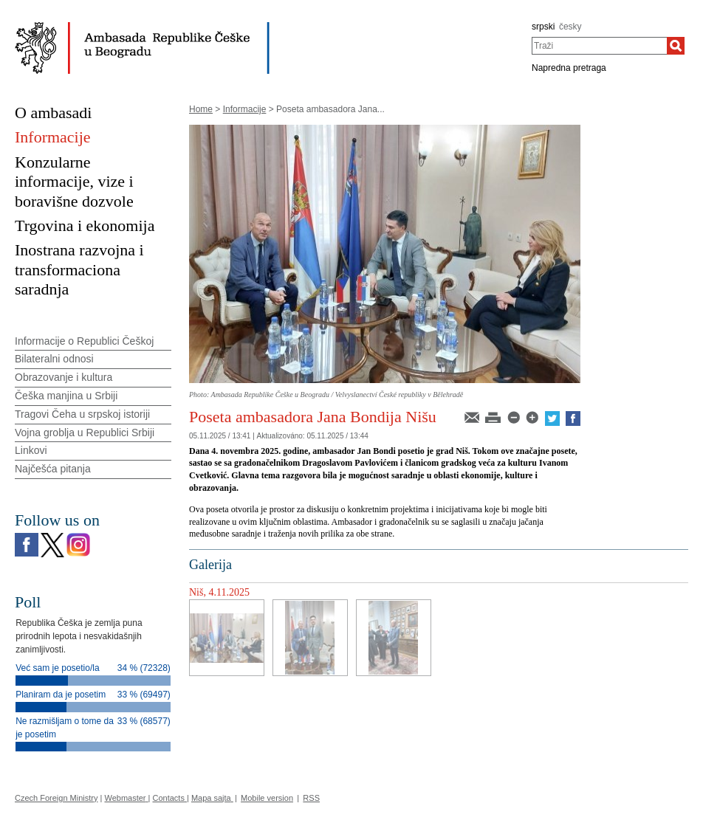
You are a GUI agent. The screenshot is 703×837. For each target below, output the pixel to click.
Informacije (245, 109)
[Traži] (676, 46)
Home (201, 109)
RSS (311, 797)
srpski (543, 26)
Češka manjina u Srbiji (66, 396)
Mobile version (267, 797)
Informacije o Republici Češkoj (84, 341)
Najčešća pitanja (53, 469)
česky (570, 26)
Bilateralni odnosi (54, 359)
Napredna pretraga (569, 67)
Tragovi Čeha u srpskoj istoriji (82, 414)
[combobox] (599, 46)
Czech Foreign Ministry (56, 797)
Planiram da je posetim (61, 694)
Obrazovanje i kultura (63, 377)
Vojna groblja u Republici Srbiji (84, 432)
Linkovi (31, 450)
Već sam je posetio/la (57, 668)
